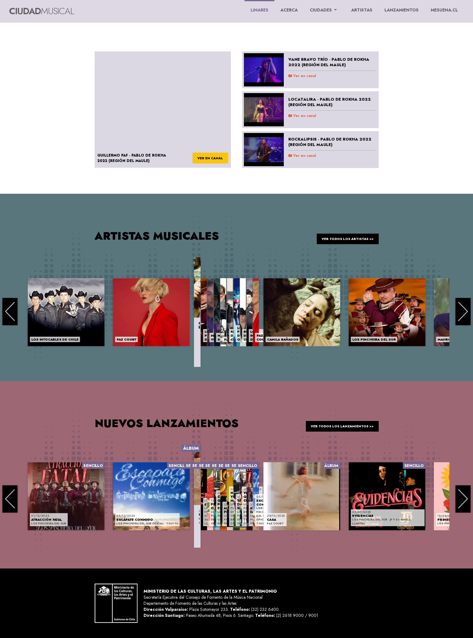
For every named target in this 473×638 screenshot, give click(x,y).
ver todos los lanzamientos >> (337, 423)
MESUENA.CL (444, 10)
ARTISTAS (361, 10)
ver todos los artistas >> (343, 235)
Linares (259, 6)
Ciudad (41, 11)
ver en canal (207, 158)
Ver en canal (302, 75)
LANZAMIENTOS (401, 10)
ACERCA (289, 10)
